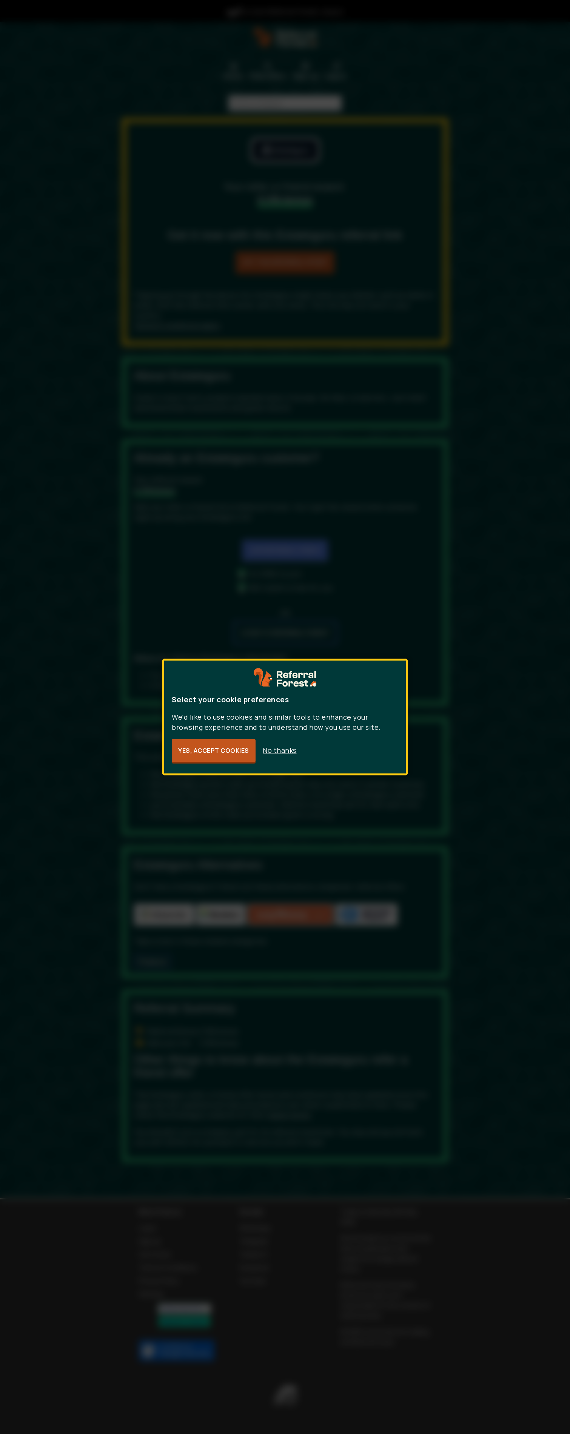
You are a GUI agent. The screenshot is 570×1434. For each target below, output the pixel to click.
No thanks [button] (280, 750)
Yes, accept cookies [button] (213, 750)
